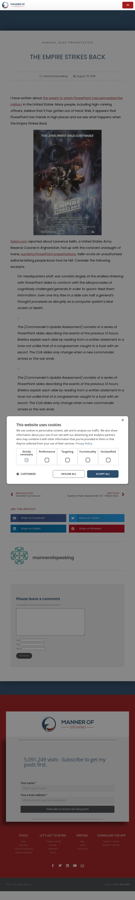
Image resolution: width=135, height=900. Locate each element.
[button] (26, 474)
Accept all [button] (103, 473)
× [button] (122, 420)
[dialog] (67, 450)
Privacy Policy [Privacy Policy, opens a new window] (84, 443)
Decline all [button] (68, 473)
